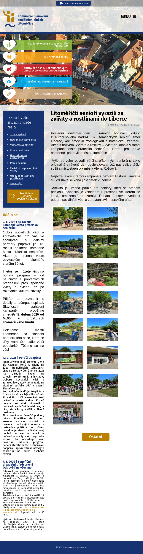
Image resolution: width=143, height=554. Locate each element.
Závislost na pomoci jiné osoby (23, 169)
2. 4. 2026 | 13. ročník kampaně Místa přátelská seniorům (20, 225)
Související (16, 183)
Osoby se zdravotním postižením (22, 177)
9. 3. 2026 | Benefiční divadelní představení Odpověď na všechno (18, 464)
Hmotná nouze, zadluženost (18, 156)
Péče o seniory (18, 163)
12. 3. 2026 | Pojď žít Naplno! (22, 357)
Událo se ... (12, 215)
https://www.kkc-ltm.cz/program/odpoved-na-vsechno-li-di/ (23, 510)
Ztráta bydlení (18, 134)
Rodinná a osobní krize (23, 140)
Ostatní (95, 437)
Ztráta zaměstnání (20, 150)
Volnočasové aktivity (22, 145)
